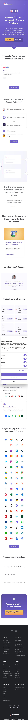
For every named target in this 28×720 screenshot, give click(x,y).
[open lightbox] (18, 39)
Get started (9, 39)
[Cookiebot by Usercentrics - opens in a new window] (22, 337)
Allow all (14, 374)
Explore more (14, 87)
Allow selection (14, 377)
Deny (14, 381)
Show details (21, 370)
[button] (24, 4)
